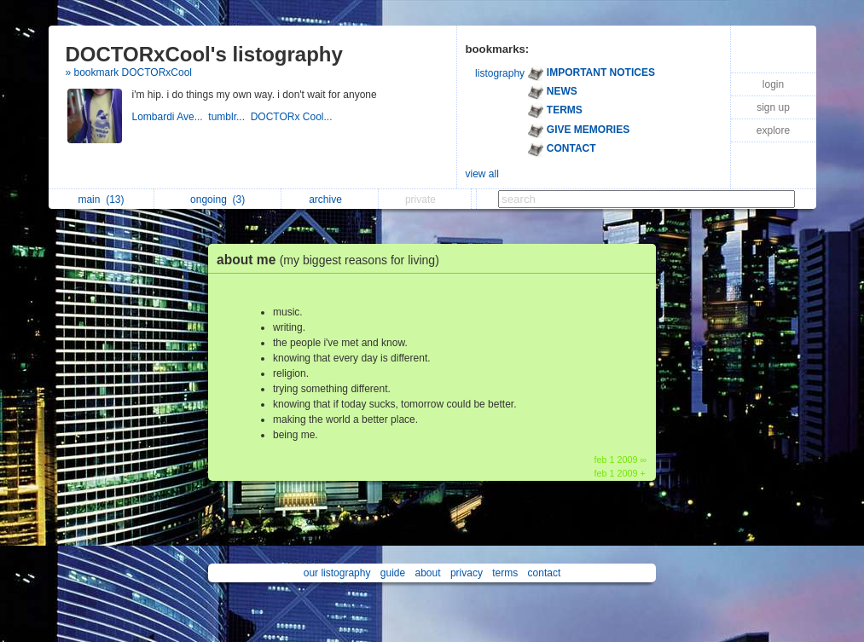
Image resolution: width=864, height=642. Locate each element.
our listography (337, 573)
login (773, 84)
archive (330, 199)
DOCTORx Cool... (293, 117)
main (101, 199)
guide (392, 573)
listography (500, 73)
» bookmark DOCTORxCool (129, 72)
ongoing (217, 199)
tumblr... (229, 117)
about (428, 573)
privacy (466, 573)
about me (332, 259)
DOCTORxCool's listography (204, 54)
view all (482, 174)
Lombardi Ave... (170, 117)
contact (544, 573)
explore (773, 130)
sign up (773, 107)
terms (505, 573)
